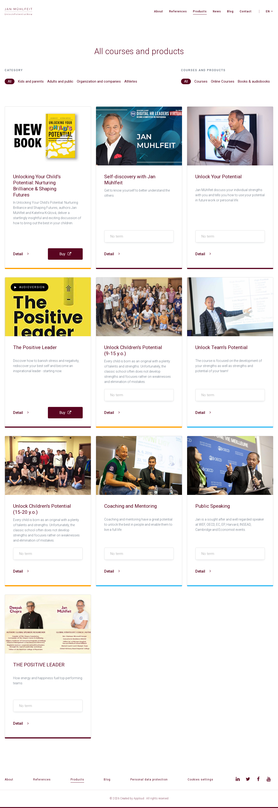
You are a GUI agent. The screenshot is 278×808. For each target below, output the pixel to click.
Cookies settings (200, 779)
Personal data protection (149, 779)
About (158, 11)
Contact (246, 11)
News (217, 11)
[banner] (18, 11)
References (178, 11)
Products (200, 11)
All (9, 81)
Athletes (130, 81)
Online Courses (222, 81)
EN (268, 11)
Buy (65, 254)
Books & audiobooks (254, 81)
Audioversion (29, 287)
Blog (230, 11)
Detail (21, 254)
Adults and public (60, 81)
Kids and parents (31, 81)
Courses (200, 81)
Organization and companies (99, 81)
